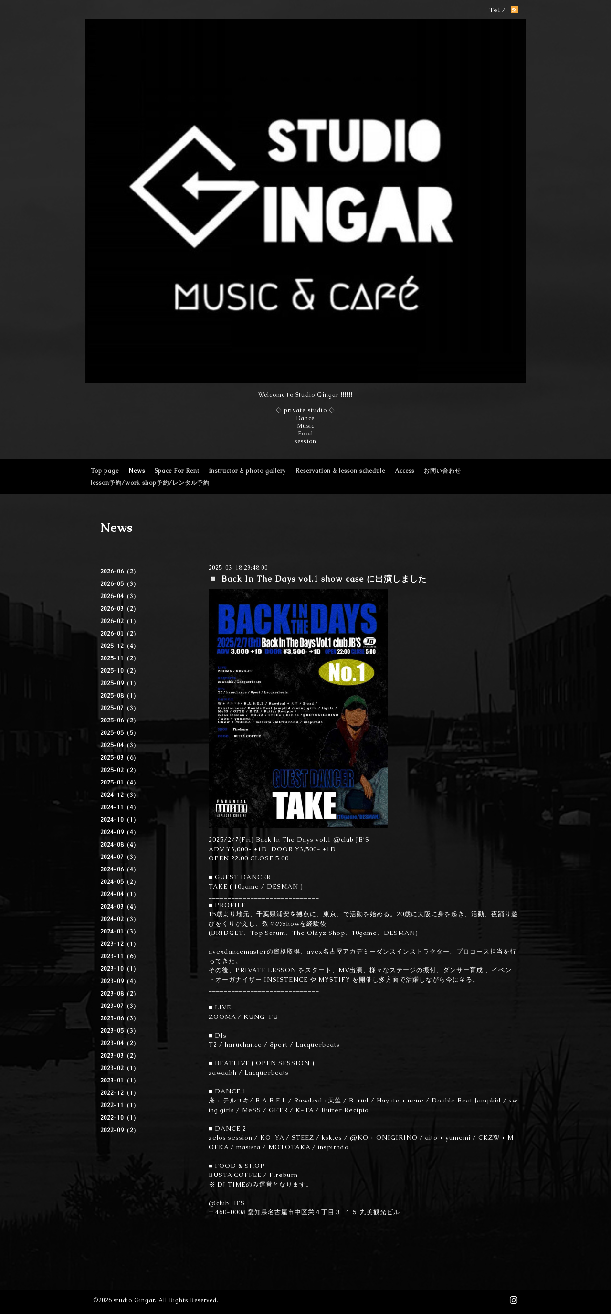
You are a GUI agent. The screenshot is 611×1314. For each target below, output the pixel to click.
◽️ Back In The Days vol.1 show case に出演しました (321, 578)
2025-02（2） (119, 770)
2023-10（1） (119, 969)
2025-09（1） (119, 683)
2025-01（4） (119, 782)
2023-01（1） (119, 1080)
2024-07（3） (119, 857)
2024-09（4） (119, 832)
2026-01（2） (119, 633)
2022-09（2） (119, 1130)
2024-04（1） (119, 894)
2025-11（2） (119, 658)
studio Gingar (134, 1300)
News (136, 471)
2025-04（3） (119, 745)
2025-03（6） (119, 758)
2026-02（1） (119, 621)
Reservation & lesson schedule (340, 471)
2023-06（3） (119, 1018)
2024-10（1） (119, 820)
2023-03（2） (119, 1056)
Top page (105, 471)
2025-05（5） (119, 733)
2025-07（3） (119, 708)
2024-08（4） (119, 844)
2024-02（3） (119, 919)
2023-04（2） (119, 1043)
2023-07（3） (119, 1006)
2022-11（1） (119, 1105)
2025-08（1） (119, 695)
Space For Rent (177, 471)
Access (404, 471)
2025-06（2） (119, 720)
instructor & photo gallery (247, 471)
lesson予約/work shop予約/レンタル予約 (150, 483)
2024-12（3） (119, 795)
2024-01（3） (119, 931)
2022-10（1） (119, 1118)
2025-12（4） (119, 646)
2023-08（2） (119, 993)
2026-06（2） (119, 571)
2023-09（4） (119, 981)
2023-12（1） (119, 944)
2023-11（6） (119, 956)
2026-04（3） (119, 596)
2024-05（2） (119, 882)
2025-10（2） (119, 671)
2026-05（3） (119, 584)
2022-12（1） (119, 1093)
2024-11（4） (119, 807)
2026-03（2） (119, 609)
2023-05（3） (119, 1031)
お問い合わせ (442, 471)
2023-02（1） (119, 1068)
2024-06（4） (119, 869)
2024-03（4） (119, 907)
